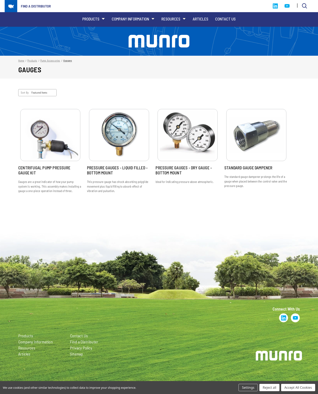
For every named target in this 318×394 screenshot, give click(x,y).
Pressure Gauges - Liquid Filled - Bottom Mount (117, 170)
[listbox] (43, 92)
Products (93, 18)
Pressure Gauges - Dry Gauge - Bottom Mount (184, 170)
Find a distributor (36, 6)
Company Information (133, 18)
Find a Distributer (84, 341)
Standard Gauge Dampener (248, 167)
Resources (173, 18)
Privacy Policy (81, 347)
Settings (248, 387)
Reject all (269, 387)
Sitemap (76, 353)
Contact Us (225, 18)
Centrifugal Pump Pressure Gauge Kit (44, 170)
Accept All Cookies (298, 387)
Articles (200, 18)
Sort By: (25, 92)
